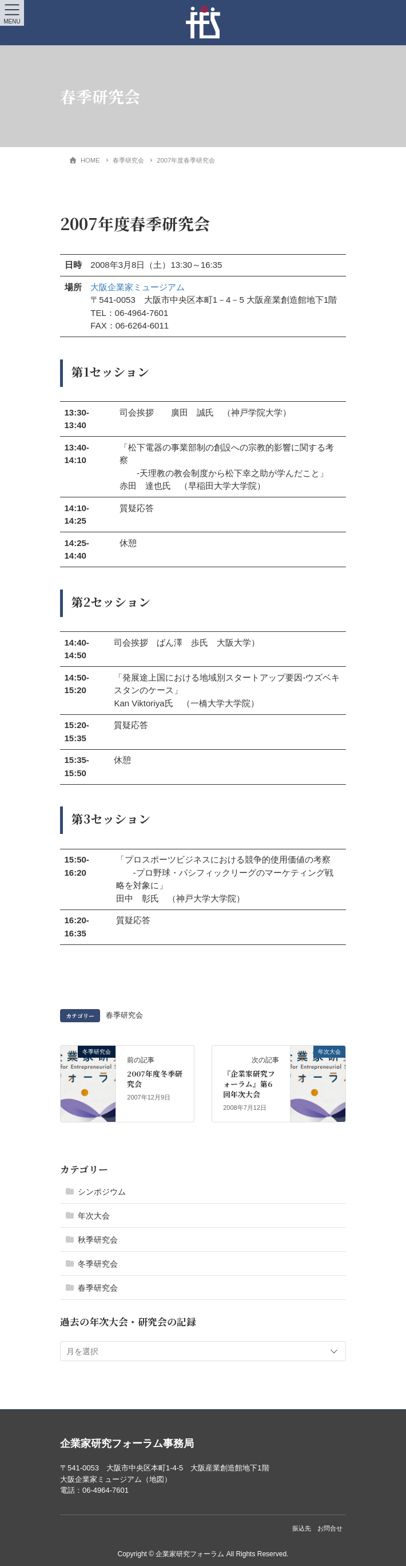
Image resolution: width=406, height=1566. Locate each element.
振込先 (301, 1528)
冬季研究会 (98, 1263)
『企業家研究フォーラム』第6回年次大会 (249, 1084)
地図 (156, 1479)
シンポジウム (102, 1191)
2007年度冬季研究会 (154, 1078)
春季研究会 (124, 1015)
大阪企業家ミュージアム (137, 287)
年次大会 (94, 1215)
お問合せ (330, 1528)
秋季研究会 (98, 1239)
